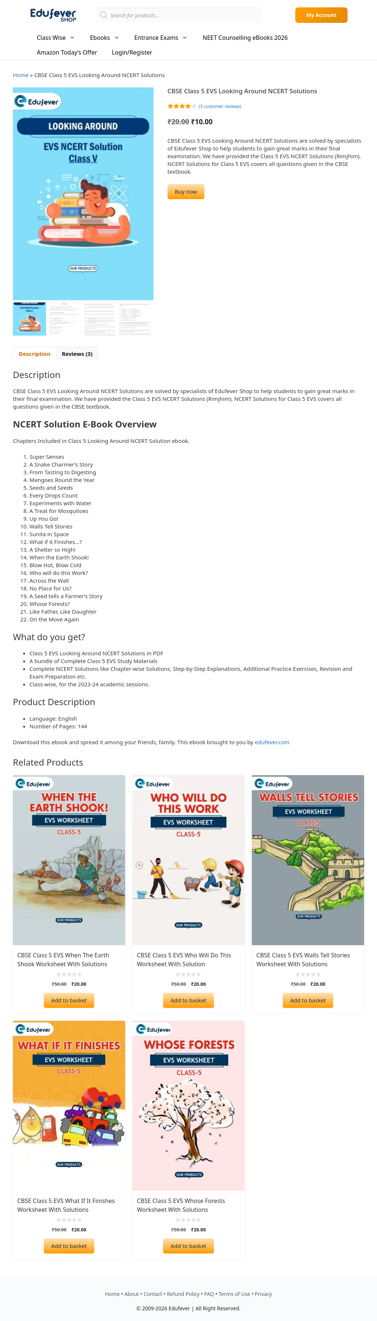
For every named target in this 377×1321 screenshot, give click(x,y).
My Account (321, 14)
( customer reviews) (220, 106)
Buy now (186, 191)
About (131, 1293)
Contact (153, 1293)
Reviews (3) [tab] (77, 353)
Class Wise (59, 37)
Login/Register (132, 52)
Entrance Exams (164, 37)
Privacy (263, 1293)
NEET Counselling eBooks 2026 (245, 38)
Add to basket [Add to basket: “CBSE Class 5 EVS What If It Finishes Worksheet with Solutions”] (69, 1245)
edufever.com (272, 742)
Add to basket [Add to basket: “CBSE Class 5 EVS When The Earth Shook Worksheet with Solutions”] (69, 999)
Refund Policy (183, 1293)
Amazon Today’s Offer (67, 52)
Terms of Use (234, 1293)
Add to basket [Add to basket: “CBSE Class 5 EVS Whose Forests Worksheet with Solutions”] (188, 1245)
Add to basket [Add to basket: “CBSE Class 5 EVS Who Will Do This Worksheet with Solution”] (188, 999)
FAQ (209, 1293)
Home (21, 75)
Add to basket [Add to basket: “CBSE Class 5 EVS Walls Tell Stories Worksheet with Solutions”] (308, 999)
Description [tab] (34, 353)
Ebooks (108, 37)
